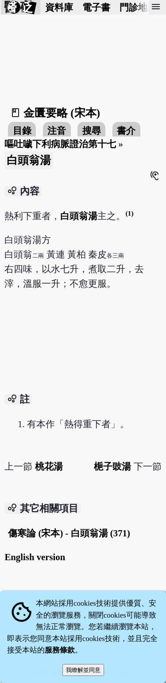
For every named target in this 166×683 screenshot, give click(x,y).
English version (34, 557)
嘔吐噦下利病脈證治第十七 (60, 144)
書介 (126, 130)
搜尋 (91, 130)
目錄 (22, 130)
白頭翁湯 (78, 216)
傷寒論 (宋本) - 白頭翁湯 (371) (69, 533)
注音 (56, 130)
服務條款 (60, 650)
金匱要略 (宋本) (61, 113)
